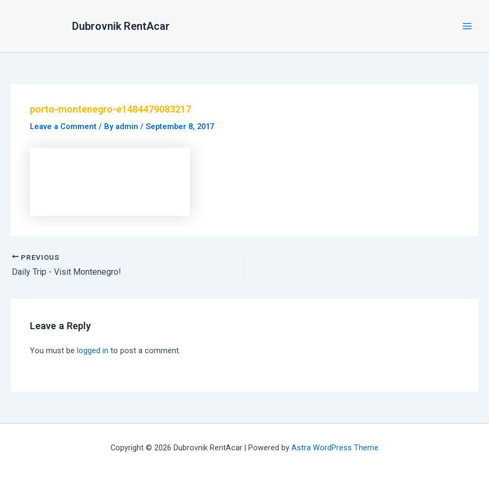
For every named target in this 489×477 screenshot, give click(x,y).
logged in (92, 350)
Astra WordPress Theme (334, 447)
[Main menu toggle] (467, 26)
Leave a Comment (63, 126)
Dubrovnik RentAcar (121, 26)
